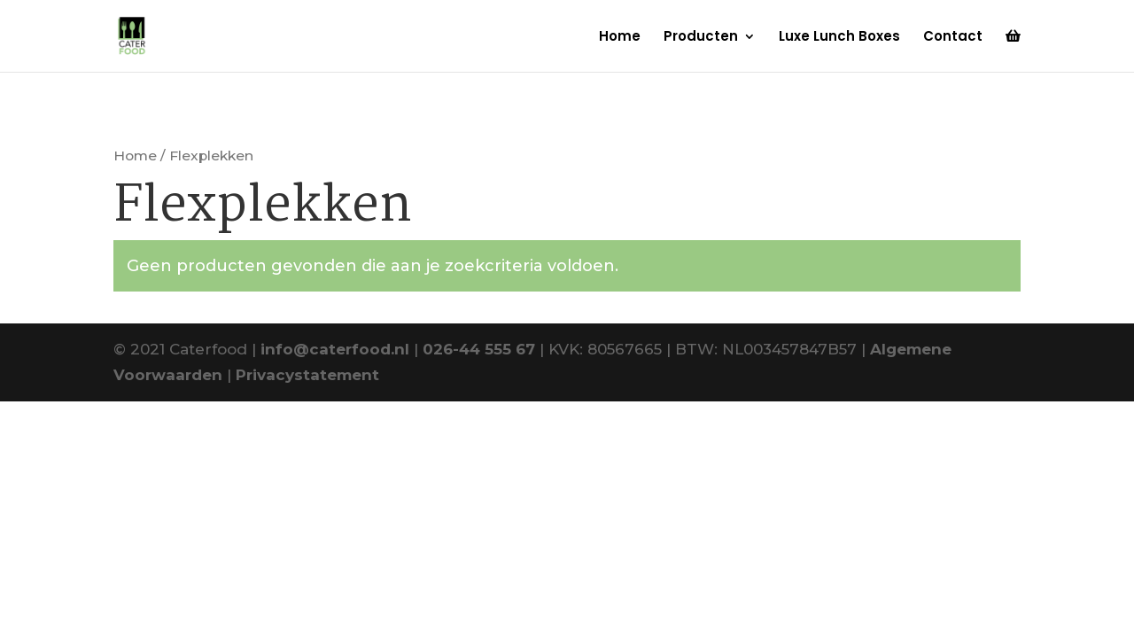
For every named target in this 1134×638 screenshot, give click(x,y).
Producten (701, 37)
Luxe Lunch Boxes (839, 37)
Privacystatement (307, 375)
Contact (953, 37)
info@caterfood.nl (334, 349)
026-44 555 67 (479, 349)
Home (620, 37)
